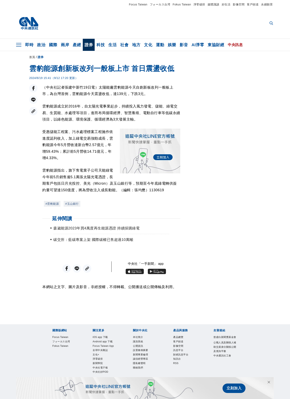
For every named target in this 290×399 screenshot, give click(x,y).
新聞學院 (98, 371)
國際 (53, 45)
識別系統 (139, 342)
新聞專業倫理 (141, 357)
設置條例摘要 (141, 352)
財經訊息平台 (182, 357)
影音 (184, 45)
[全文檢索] (271, 23)
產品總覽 (179, 337)
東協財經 (216, 45)
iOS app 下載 (102, 337)
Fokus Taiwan (182, 4)
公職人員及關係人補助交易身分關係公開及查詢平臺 (225, 352)
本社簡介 (139, 337)
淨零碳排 (199, 4)
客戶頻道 (253, 4)
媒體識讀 (213, 4)
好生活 (226, 4)
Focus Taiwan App (102, 350)
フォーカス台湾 (160, 4)
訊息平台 (179, 352)
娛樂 (172, 45)
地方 (136, 45)
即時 (29, 45)
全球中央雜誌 (101, 357)
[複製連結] (33, 111)
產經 (77, 45)
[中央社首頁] (28, 23)
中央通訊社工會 (223, 362)
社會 (124, 45)
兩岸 (65, 45)
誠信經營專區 (141, 361)
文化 (148, 45)
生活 (112, 45)
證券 (89, 45)
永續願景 (267, 4)
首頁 (32, 57)
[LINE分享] (33, 100)
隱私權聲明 (140, 366)
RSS (176, 366)
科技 (100, 45)
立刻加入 (234, 388)
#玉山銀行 (72, 203)
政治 (41, 45)
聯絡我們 (139, 371)
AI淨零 (198, 45)
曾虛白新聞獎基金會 (225, 340)
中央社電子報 (101, 376)
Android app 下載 (104, 342)
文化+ (96, 361)
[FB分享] (33, 88)
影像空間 (238, 4)
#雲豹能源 (52, 203)
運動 (160, 45)
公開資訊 (139, 347)
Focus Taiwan (138, 4)
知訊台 (177, 361)
